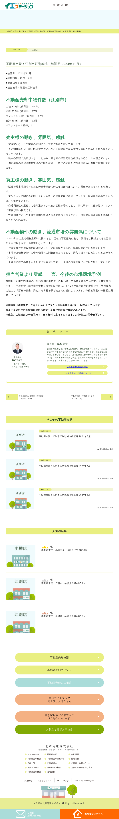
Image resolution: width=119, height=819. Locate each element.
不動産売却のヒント (59, 670)
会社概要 (75, 754)
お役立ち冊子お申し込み (82, 767)
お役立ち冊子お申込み (59, 729)
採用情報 (28, 780)
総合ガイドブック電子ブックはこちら (59, 699)
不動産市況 (52, 754)
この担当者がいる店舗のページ (77, 373)
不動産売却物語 (59, 657)
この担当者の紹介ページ (77, 366)
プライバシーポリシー (84, 780)
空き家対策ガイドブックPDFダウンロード (59, 716)
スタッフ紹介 (33, 767)
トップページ (33, 754)
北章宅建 (61, 5)
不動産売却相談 (34, 758)
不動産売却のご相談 (59, 682)
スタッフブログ (45, 780)
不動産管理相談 (54, 767)
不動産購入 (52, 763)
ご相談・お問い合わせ (81, 763)
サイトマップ (63, 780)
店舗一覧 (31, 763)
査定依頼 (75, 758)
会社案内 (51, 771)
